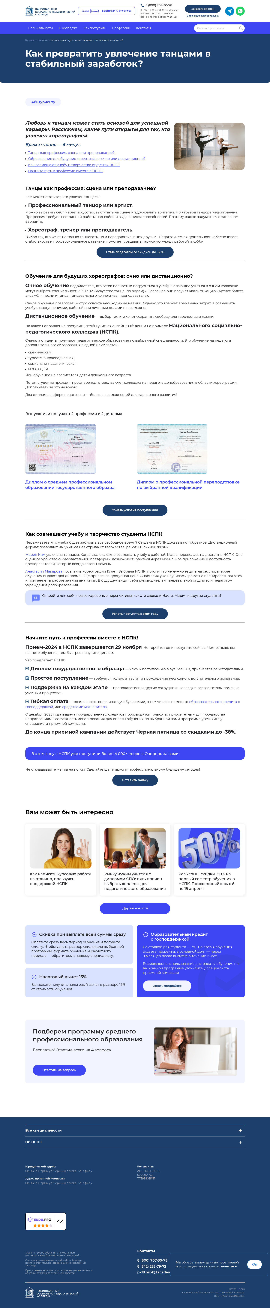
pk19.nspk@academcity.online (163, 1272)
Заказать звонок (202, 9)
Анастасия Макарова (43, 571)
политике (229, 1266)
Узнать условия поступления (135, 510)
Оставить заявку (135, 780)
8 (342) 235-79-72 (151, 1266)
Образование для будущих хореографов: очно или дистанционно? (86, 159)
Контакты (143, 28)
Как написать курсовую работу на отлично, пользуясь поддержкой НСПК (60, 879)
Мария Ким (35, 555)
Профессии (121, 28)
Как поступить (95, 28)
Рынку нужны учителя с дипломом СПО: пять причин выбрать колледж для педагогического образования (135, 881)
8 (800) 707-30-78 (159, 5)
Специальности (40, 28)
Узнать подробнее (167, 986)
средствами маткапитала (84, 707)
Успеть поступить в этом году (135, 614)
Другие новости (135, 908)
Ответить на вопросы (59, 1070)
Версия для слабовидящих (203, 15)
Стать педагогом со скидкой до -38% (135, 252)
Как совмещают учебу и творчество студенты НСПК (74, 165)
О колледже (68, 28)
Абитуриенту (43, 102)
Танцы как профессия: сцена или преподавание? (71, 153)
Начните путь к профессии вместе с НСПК (65, 171)
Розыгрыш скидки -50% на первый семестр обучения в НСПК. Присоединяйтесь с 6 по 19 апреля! (206, 881)
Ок (254, 1264)
